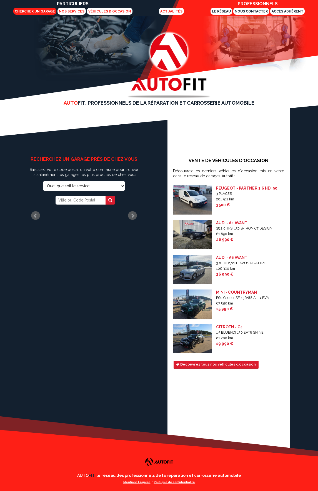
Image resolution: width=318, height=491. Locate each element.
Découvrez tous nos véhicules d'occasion (216, 364)
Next (132, 215)
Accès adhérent (287, 11)
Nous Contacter (251, 11)
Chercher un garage (35, 11)
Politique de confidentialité (174, 482)
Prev (35, 215)
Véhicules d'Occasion (109, 11)
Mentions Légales (137, 482)
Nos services (71, 11)
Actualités (171, 11)
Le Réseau (221, 11)
